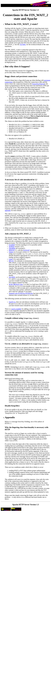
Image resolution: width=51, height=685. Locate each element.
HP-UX (11, 261)
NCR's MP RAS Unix (16, 284)
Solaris (11, 252)
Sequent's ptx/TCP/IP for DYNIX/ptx (21, 293)
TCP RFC (23, 44)
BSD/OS (11, 250)
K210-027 (26, 250)
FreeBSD (12, 245)
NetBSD (11, 246)
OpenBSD (12, 248)
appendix (8, 210)
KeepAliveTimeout (38, 84)
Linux (11, 259)
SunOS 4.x (12, 302)
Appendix (10, 417)
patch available (16, 309)
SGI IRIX (12, 277)
